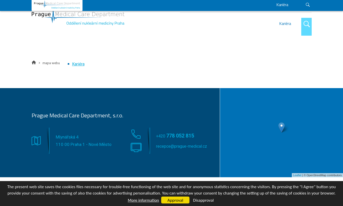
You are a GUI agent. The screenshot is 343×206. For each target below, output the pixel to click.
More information (143, 200)
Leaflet (297, 175)
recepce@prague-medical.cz (287, 6)
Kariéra (285, 23)
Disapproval (203, 200)
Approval (175, 200)
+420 (233, 6)
